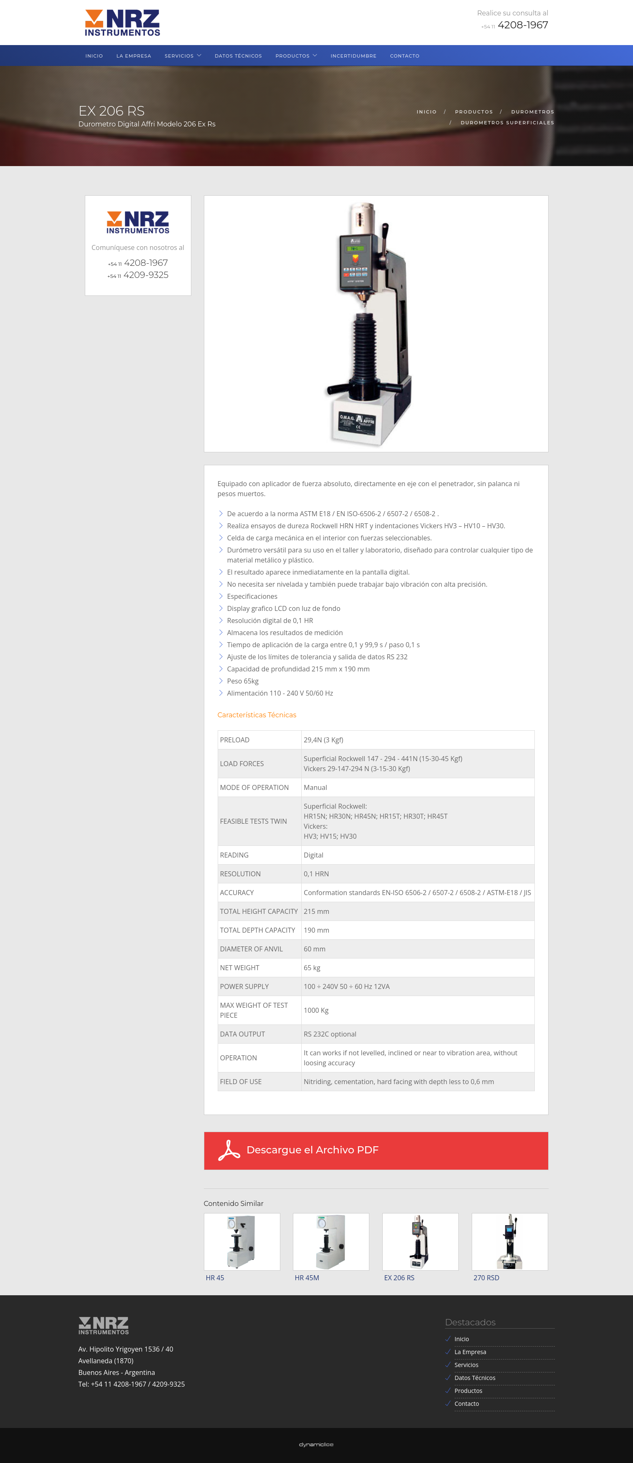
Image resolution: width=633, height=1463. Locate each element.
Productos (292, 56)
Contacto (405, 56)
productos (474, 112)
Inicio (94, 56)
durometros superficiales (508, 123)
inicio (427, 112)
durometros (533, 112)
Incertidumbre (353, 56)
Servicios (179, 56)
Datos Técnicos (238, 56)
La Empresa (134, 56)
